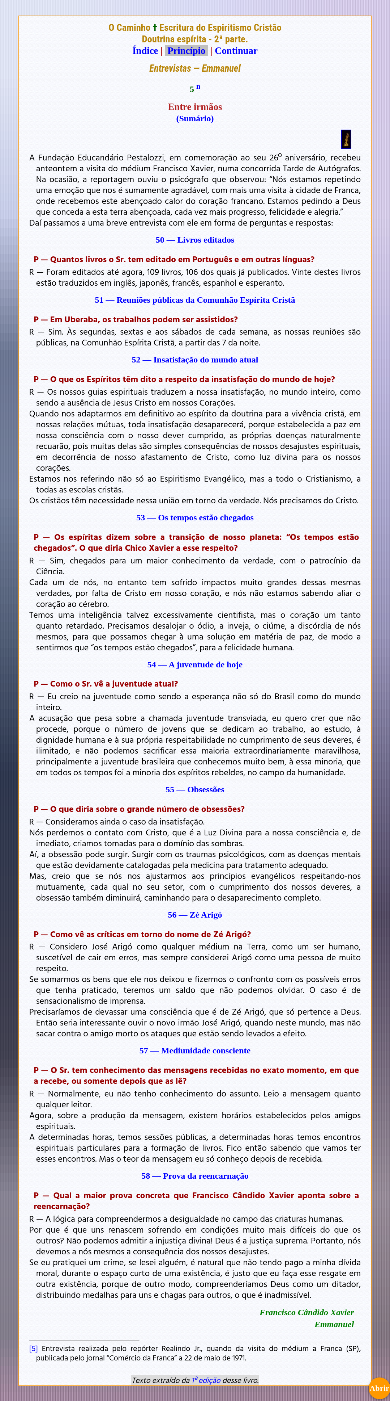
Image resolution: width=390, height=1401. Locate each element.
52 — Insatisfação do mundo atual (195, 359)
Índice (145, 50)
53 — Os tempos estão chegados (195, 517)
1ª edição (205, 1380)
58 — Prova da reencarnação (194, 1175)
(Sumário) (195, 118)
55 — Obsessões (195, 789)
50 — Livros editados (195, 239)
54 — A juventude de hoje (195, 664)
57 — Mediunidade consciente (195, 1050)
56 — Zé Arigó (195, 914)
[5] (33, 1348)
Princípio (186, 50)
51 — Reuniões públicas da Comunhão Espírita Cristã (195, 300)
